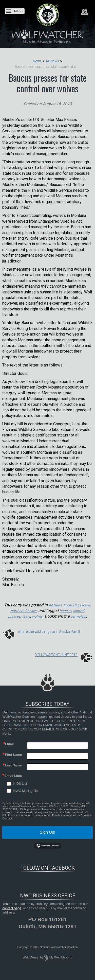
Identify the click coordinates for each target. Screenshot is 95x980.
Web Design (31, 963)
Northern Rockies (35, 610)
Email (9, 750)
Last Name (13, 771)
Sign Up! (47, 838)
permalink (47, 622)
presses (29, 616)
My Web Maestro (60, 963)
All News (59, 605)
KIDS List (20, 789)
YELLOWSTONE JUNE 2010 (53, 660)
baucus (79, 610)
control (14, 616)
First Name (13, 760)
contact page (11, 914)
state (41, 616)
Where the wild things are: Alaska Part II (52, 637)
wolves (54, 616)
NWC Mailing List (26, 796)
